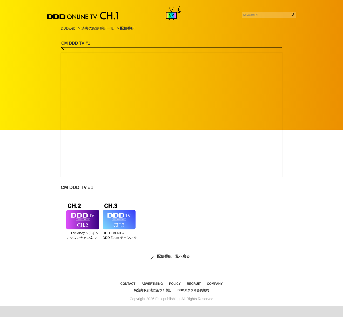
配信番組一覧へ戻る (173, 267)
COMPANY (215, 294)
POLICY (175, 294)
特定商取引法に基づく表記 (152, 301)
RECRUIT (194, 294)
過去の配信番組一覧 (97, 28)
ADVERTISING (152, 294)
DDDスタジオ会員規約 (193, 301)
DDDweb (68, 28)
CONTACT (128, 294)
